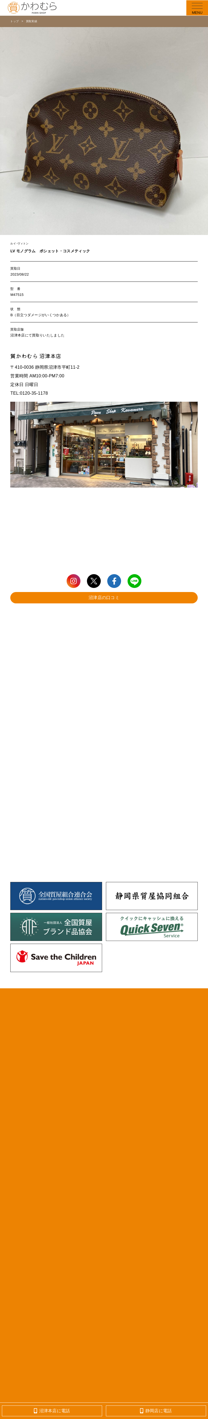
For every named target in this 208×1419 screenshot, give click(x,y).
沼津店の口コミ (104, 597)
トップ (14, 21)
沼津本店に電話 (52, 1410)
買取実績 (31, 21)
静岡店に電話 (156, 1410)
